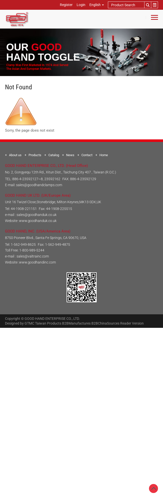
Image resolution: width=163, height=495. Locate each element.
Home (103, 155)
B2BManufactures (76, 323)
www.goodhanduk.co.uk (38, 221)
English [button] (96, 5)
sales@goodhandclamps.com (39, 185)
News (70, 155)
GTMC (29, 323)
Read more (60, 391)
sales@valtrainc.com (33, 256)
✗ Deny (81, 349)
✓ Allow (81, 343)
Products (35, 155)
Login (81, 5)
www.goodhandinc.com (37, 262)
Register (66, 5)
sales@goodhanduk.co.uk (37, 215)
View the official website (92, 391)
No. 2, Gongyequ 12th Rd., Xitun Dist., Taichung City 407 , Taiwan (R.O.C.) (60, 172)
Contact (86, 155)
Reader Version (132, 323)
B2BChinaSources (105, 323)
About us (15, 155)
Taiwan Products (48, 323)
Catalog (53, 155)
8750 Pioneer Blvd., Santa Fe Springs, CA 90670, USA (45, 238)
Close (81, 331)
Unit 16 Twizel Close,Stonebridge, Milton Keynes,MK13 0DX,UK (53, 202)
